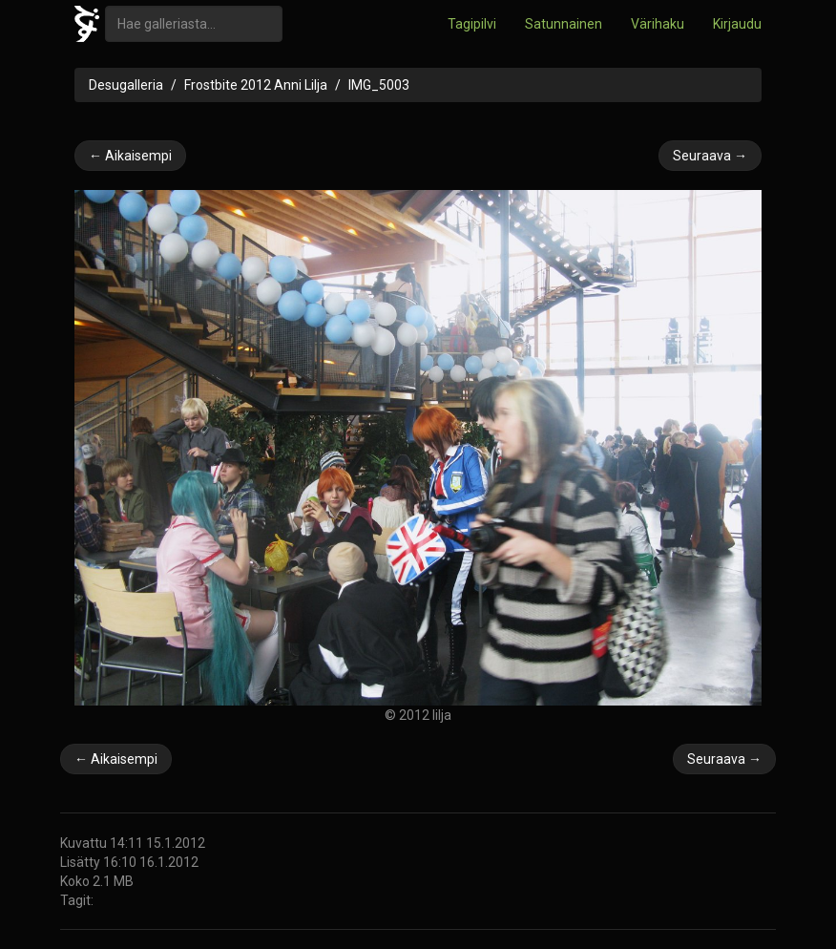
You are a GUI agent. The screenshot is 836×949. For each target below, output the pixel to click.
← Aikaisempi (130, 155)
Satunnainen (563, 24)
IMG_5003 (378, 85)
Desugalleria (126, 85)
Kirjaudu (737, 24)
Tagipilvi (472, 24)
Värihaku (657, 24)
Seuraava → (710, 155)
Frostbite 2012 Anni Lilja (255, 85)
